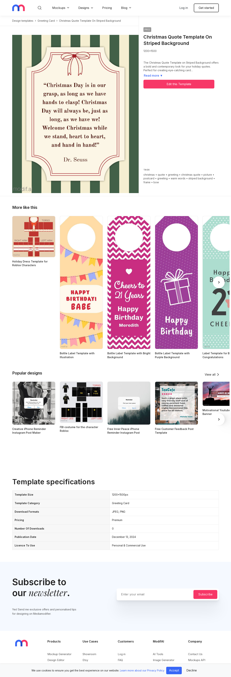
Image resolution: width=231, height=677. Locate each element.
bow (156, 182)
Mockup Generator (59, 654)
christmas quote (190, 174)
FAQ (120, 660)
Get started (206, 8)
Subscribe (205, 594)
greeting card (46, 20)
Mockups (58, 8)
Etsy (85, 660)
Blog (124, 8)
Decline (191, 670)
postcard (148, 178)
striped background (200, 178)
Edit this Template (179, 84)
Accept (174, 670)
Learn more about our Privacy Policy (142, 670)
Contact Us (195, 654)
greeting (173, 174)
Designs (83, 8)
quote (161, 174)
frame (146, 182)
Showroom (89, 654)
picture (207, 174)
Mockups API (196, 660)
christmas (149, 174)
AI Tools (158, 654)
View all (210, 374)
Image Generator (163, 660)
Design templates (22, 20)
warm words (178, 178)
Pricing (107, 8)
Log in (183, 8)
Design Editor (55, 660)
